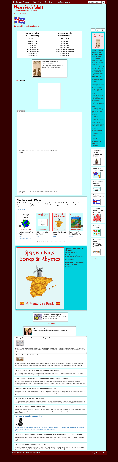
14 (54, 241)
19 (61, 241)
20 (62, 241)
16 (57, 241)
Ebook (20, 236)
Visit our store (21, 209)
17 (58, 241)
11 (50, 241)
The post (17, 431)
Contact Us (20, 459)
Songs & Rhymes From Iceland (26, 26)
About (14, 459)
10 (49, 241)
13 (53, 241)
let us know (25, 150)
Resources (36, 459)
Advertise (29, 459)
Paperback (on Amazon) (25, 238)
